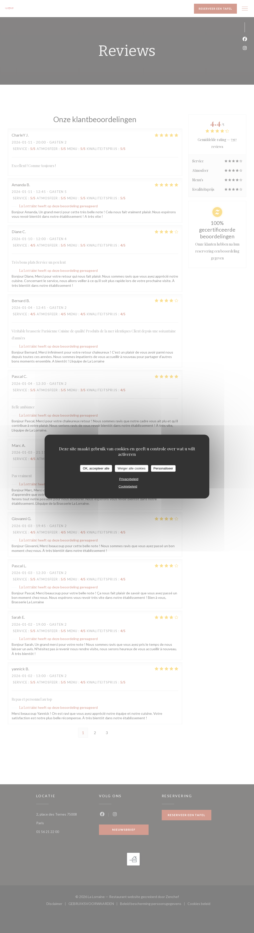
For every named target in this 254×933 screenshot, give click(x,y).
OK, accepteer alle (96, 468)
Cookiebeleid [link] (128, 486)
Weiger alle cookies (131, 468)
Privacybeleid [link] (128, 479)
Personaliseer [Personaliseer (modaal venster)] (163, 468)
